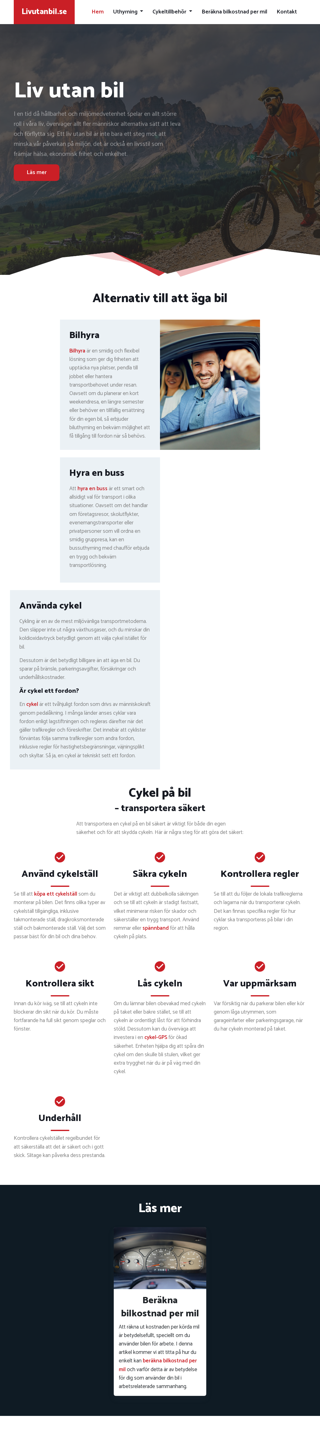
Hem (98, 12)
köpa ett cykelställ (55, 894)
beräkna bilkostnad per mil (158, 1365)
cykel (32, 704)
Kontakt (287, 12)
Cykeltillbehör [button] (170, 12)
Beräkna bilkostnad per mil (234, 12)
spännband (155, 928)
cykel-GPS (155, 1037)
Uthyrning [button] (126, 12)
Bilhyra (77, 351)
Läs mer (37, 172)
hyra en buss (93, 488)
